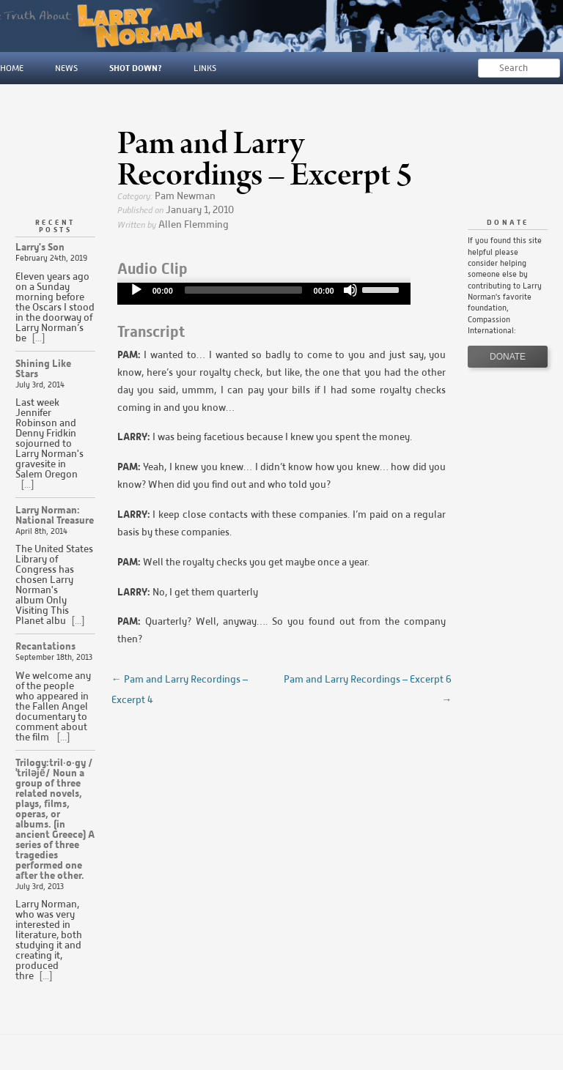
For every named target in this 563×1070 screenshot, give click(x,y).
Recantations (45, 646)
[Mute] (350, 290)
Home (11, 67)
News (66, 67)
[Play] (136, 290)
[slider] (243, 290)
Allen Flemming (193, 224)
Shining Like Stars (43, 368)
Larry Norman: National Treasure (54, 515)
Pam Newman (185, 196)
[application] (264, 294)
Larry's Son (40, 247)
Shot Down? (135, 67)
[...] (37, 338)
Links (205, 67)
